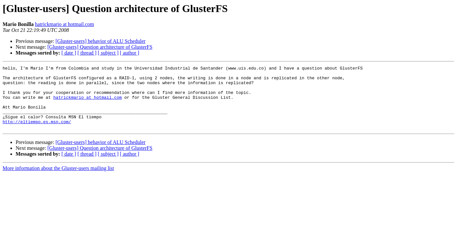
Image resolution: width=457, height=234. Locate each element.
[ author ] (129, 53)
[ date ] (68, 53)
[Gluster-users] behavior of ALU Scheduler (101, 41)
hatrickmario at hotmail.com (64, 24)
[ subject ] (108, 53)
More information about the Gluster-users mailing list (58, 181)
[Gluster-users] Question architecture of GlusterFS (99, 47)
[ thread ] (87, 53)
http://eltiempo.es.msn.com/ (37, 133)
